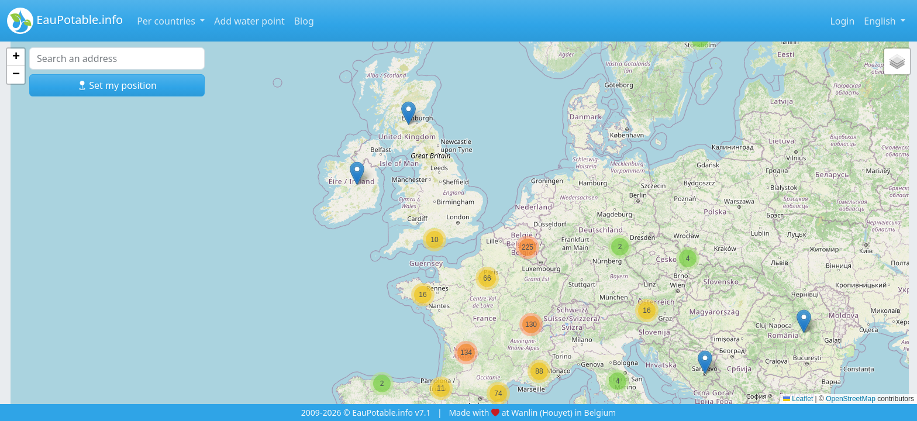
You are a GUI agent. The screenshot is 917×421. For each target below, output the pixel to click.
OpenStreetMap (850, 399)
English (881, 21)
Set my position (117, 85)
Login (842, 21)
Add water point (249, 21)
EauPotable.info (65, 21)
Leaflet (798, 399)
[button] (382, 383)
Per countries (167, 21)
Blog (304, 21)
